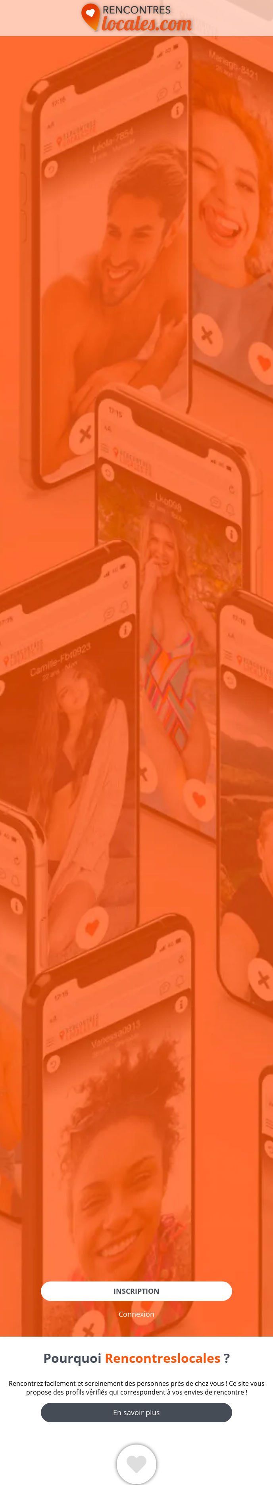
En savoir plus (136, 1412)
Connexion (136, 1314)
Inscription (136, 1291)
